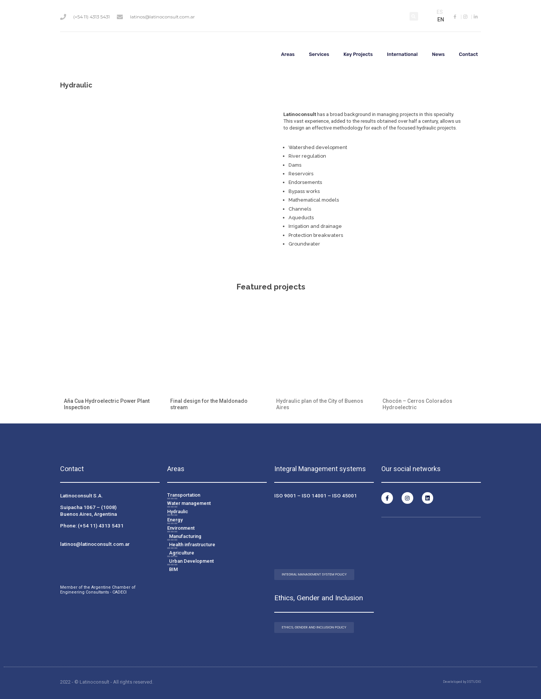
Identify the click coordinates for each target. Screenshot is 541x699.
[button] (414, 16)
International (402, 54)
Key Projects (358, 54)
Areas (288, 54)
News (438, 54)
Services (319, 54)
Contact (468, 54)
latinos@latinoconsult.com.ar (95, 544)
